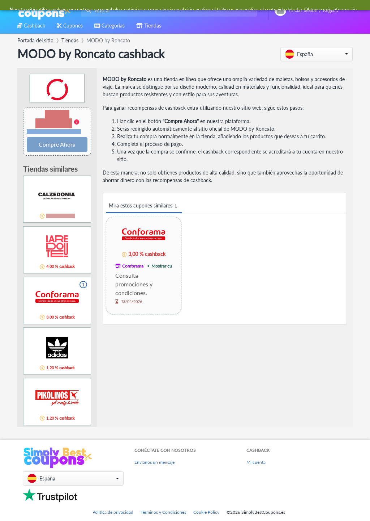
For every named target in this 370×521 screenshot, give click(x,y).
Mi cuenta (256, 462)
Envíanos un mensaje (154, 462)
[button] (316, 54)
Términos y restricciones (54, 131)
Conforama (132, 266)
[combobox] (167, 10)
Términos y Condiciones (163, 512)
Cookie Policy (206, 512)
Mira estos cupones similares (144, 205)
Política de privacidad (112, 512)
